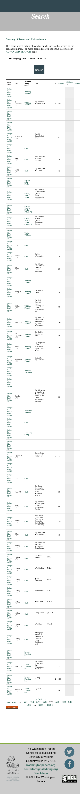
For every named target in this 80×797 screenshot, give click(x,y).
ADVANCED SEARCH (18, 51)
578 (57, 701)
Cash (26, 148)
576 (45, 701)
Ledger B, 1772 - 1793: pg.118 (9, 654)
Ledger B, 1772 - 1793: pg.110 (9, 148)
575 (38, 701)
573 (26, 701)
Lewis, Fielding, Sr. (28, 654)
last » (50, 704)
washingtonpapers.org (40, 765)
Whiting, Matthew (28, 93)
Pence (77, 83)
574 (32, 701)
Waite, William (28, 234)
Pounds (61, 83)
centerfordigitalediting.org (41, 769)
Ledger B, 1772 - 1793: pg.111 (9, 182)
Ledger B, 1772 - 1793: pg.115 (9, 422)
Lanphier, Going (28, 434)
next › (41, 704)
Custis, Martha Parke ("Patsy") (28, 209)
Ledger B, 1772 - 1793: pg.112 (9, 245)
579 (64, 701)
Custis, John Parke (27, 182)
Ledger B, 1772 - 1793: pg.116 (9, 433)
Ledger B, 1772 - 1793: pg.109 (9, 92)
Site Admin (41, 773)
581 (29, 704)
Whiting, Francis (28, 281)
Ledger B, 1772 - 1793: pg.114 (9, 382)
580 (70, 701)
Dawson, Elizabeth (28, 371)
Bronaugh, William (29, 411)
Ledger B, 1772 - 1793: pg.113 (9, 281)
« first (39, 699)
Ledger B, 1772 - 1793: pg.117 (9, 478)
